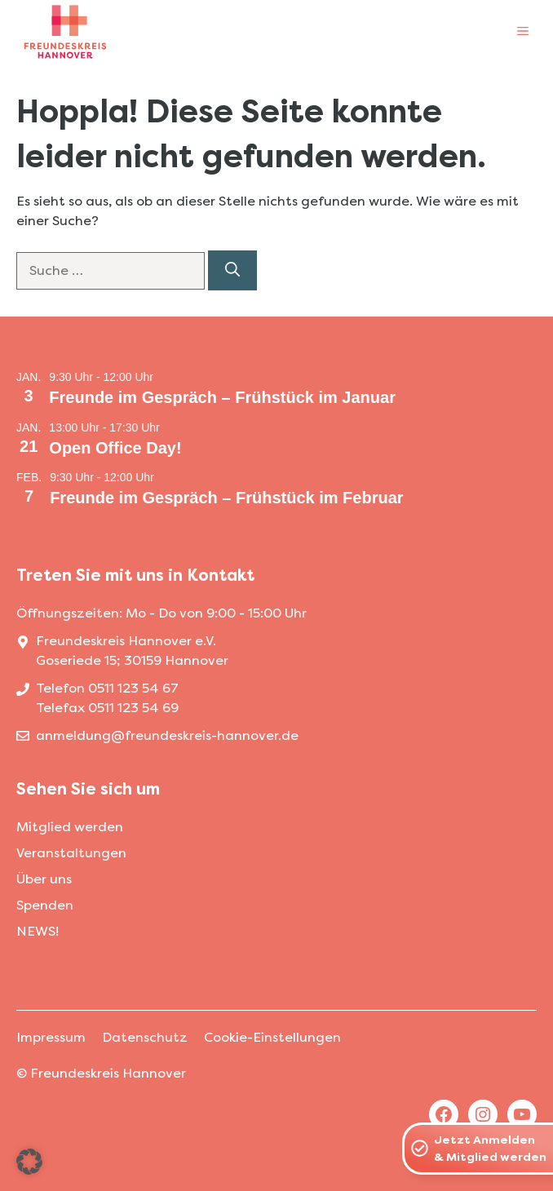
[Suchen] (232, 270)
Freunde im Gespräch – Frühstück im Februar (226, 498)
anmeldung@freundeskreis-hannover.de (167, 735)
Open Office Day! (115, 448)
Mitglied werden (69, 827)
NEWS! (37, 931)
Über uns (44, 879)
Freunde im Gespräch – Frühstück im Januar (222, 397)
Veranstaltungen (71, 853)
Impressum (51, 1037)
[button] (29, 1161)
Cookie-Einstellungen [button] (272, 1037)
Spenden (44, 905)
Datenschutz (145, 1037)
